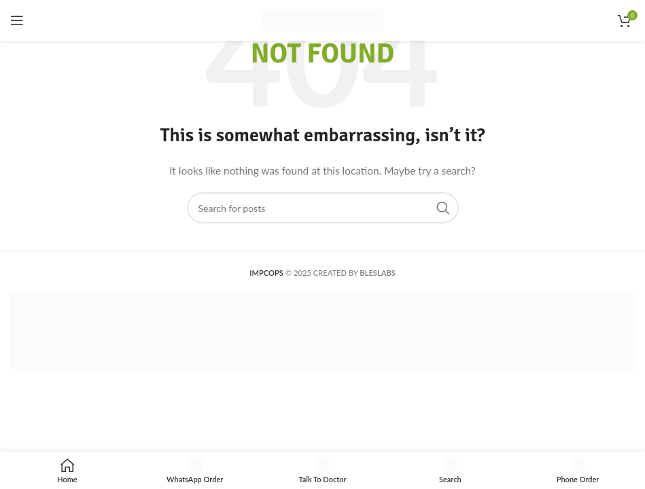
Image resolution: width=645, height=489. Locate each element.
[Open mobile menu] (17, 20)
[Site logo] (322, 19)
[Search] (323, 207)
